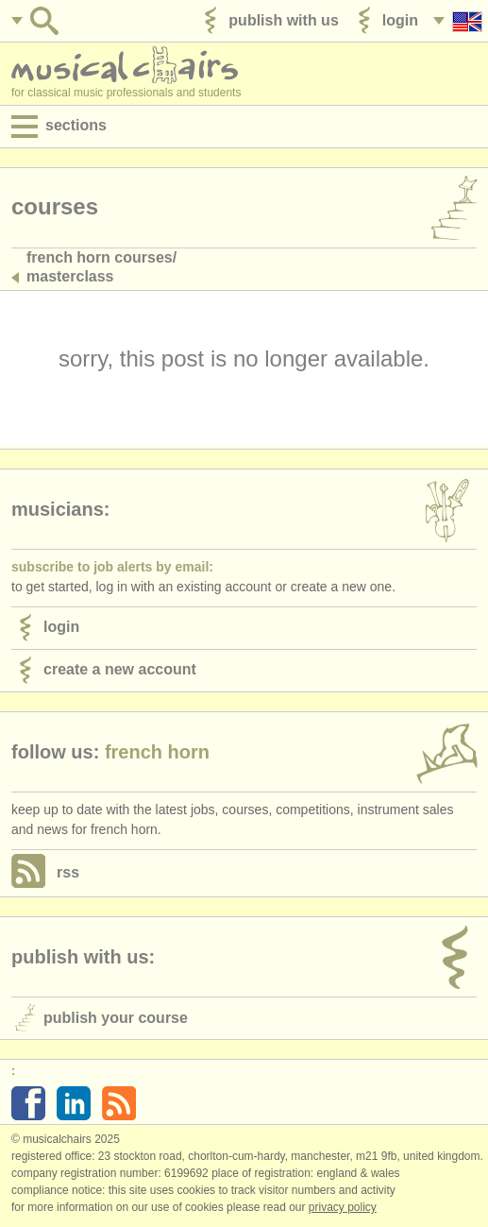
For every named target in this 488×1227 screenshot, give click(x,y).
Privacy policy (343, 1207)
